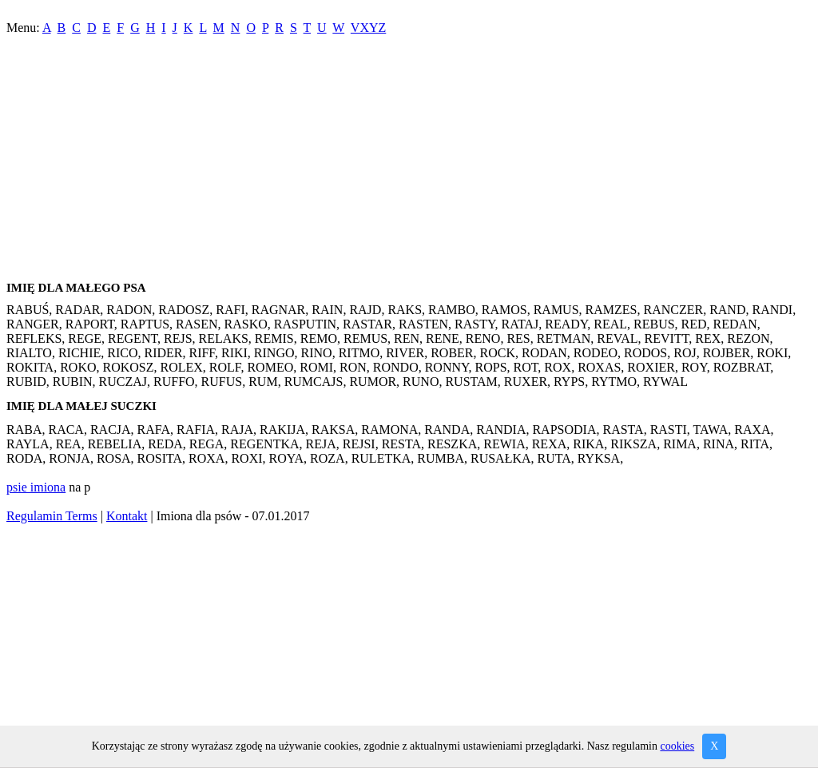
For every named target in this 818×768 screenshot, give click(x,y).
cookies (677, 746)
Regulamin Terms (51, 516)
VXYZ (368, 27)
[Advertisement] (409, 161)
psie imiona (36, 487)
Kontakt (127, 516)
